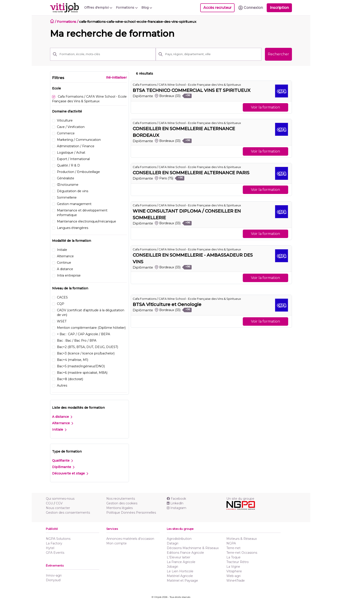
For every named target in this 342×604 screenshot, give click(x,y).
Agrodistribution (179, 539)
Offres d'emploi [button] (98, 8)
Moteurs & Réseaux (241, 539)
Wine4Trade (235, 581)
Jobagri (172, 567)
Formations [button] (127, 8)
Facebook (176, 499)
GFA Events (55, 553)
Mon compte (116, 543)
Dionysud (53, 580)
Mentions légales (119, 508)
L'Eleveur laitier (178, 557)
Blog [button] (146, 8)
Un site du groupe (240, 499)
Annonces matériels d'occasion (130, 539)
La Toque (233, 557)
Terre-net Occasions (241, 553)
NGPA (231, 543)
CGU (49, 503)
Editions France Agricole (185, 553)
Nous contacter (58, 508)
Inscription (279, 8)
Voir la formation (265, 107)
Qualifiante (62, 461)
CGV (59, 503)
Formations (66, 21)
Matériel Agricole (180, 576)
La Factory (54, 543)
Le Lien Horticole (180, 571)
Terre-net (233, 548)
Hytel (50, 548)
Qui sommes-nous (60, 499)
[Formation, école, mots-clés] (106, 54)
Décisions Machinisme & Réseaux (193, 548)
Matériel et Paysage (182, 581)
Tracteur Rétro (237, 562)
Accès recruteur (217, 8)
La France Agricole (181, 562)
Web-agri (233, 576)
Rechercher (278, 54)
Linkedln (175, 503)
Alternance (62, 423)
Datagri (172, 543)
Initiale (59, 430)
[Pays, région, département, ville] (212, 54)
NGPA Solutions (58, 539)
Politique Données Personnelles (131, 513)
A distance (62, 417)
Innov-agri (54, 575)
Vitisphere (234, 571)
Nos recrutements (120, 499)
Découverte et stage (70, 473)
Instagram (176, 508)
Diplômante (63, 467)
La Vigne (233, 567)
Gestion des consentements (68, 513)
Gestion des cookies (121, 503)
